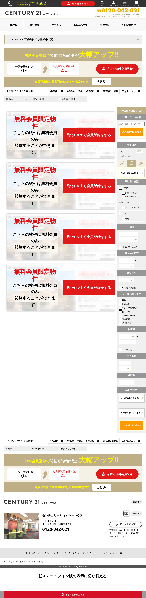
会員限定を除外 (67, 99)
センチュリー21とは (111, 553)
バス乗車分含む (127, 287)
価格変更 (124, 319)
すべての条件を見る (130, 398)
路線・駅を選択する (130, 173)
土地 (122, 213)
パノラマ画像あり (128, 307)
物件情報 (34, 24)
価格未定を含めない (129, 247)
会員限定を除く (127, 315)
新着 (122, 300)
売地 (125, 218)
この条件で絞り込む (131, 132)
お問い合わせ (125, 3)
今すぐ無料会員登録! (117, 69)
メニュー (136, 3)
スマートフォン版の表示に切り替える (74, 575)
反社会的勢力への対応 (75, 553)
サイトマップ (93, 553)
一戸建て (124, 187)
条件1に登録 (75, 91)
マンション (125, 202)
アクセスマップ (125, 524)
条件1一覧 (56, 91)
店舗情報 (135, 513)
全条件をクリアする (131, 412)
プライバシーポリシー (52, 553)
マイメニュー (113, 4)
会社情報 (104, 24)
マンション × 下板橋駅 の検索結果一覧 (30, 39)
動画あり (124, 304)
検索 (102, 3)
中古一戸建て (129, 196)
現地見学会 (125, 323)
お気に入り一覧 (131, 91)
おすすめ (124, 311)
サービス (56, 24)
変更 (139, 151)
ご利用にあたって (32, 553)
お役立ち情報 (80, 24)
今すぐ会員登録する (78, 3)
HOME (9, 3)
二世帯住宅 (125, 349)
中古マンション (130, 207)
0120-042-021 (56, 529)
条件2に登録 (110, 91)
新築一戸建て (129, 193)
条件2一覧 (92, 91)
